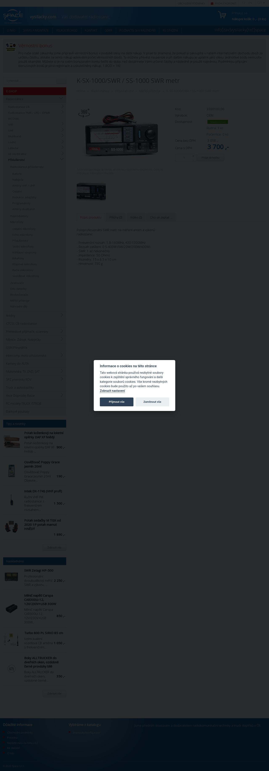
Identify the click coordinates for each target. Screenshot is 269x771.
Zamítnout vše (152, 401)
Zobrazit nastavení (112, 391)
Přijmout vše (116, 401)
